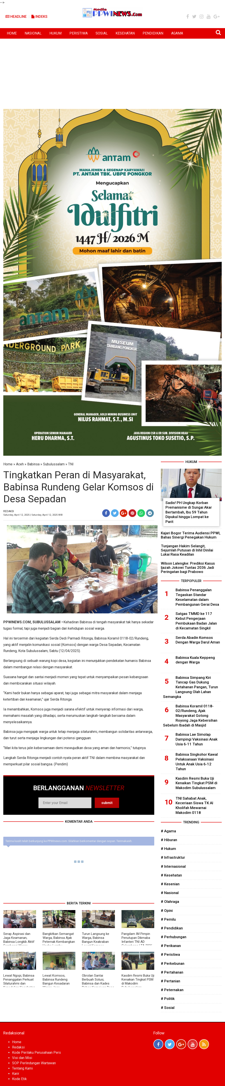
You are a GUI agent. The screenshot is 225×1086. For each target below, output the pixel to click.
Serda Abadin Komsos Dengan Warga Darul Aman (198, 640)
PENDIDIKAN (153, 33)
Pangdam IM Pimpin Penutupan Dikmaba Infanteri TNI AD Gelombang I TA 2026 (137, 940)
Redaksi (18, 1047)
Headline (16, 16)
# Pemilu (168, 919)
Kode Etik (19, 1079)
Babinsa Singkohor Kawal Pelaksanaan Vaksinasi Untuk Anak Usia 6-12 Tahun (197, 761)
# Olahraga (170, 901)
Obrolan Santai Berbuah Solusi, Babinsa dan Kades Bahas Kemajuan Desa (98, 981)
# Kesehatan (171, 875)
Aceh (20, 464)
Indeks (39, 16)
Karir (15, 1074)
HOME (12, 33)
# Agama (168, 831)
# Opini (167, 910)
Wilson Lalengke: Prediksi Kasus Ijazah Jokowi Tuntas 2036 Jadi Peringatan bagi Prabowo (188, 567)
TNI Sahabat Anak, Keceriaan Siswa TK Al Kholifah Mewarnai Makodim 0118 (194, 805)
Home (8, 464)
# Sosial (167, 1007)
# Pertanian (170, 981)
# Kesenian (170, 884)
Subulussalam (54, 464)
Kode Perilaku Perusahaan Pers (36, 1052)
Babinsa (33, 464)
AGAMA (177, 33)
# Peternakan (172, 990)
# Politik (168, 998)
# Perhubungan (173, 937)
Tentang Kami (22, 1068)
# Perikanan (171, 945)
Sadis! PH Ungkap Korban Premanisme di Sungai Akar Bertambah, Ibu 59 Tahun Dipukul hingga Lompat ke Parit (188, 512)
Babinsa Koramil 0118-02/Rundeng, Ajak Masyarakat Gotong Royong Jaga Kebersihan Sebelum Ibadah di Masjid (190, 715)
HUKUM (55, 33)
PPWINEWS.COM (17, 622)
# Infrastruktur (173, 857)
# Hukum (168, 848)
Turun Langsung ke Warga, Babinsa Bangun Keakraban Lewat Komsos (95, 940)
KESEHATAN (125, 33)
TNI (71, 464)
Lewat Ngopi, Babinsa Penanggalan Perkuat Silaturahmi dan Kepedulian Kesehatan (19, 981)
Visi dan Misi (22, 1058)
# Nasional (170, 893)
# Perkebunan (172, 963)
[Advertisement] (112, 71)
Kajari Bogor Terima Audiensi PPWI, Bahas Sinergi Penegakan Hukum (190, 535)
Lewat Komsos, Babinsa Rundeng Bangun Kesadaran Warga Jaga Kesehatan (56, 983)
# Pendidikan (172, 928)
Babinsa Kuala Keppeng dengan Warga (195, 660)
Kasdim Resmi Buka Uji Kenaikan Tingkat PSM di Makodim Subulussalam (138, 981)
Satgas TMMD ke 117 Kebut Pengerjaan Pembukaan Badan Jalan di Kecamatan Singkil (196, 620)
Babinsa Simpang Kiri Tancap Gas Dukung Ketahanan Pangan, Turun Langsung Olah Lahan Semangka (190, 687)
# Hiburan (169, 840)
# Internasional (173, 866)
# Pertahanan (172, 972)
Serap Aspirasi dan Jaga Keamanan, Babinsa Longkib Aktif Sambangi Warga (18, 940)
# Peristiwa (170, 954)
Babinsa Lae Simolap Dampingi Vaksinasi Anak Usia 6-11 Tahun (197, 739)
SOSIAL (102, 33)
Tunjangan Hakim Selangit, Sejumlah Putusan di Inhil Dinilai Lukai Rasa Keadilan (187, 550)
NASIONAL (33, 33)
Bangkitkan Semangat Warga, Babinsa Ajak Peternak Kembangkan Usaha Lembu (59, 940)
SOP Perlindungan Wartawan (34, 1063)
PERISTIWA (78, 33)
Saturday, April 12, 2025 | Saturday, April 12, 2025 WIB (33, 514)
